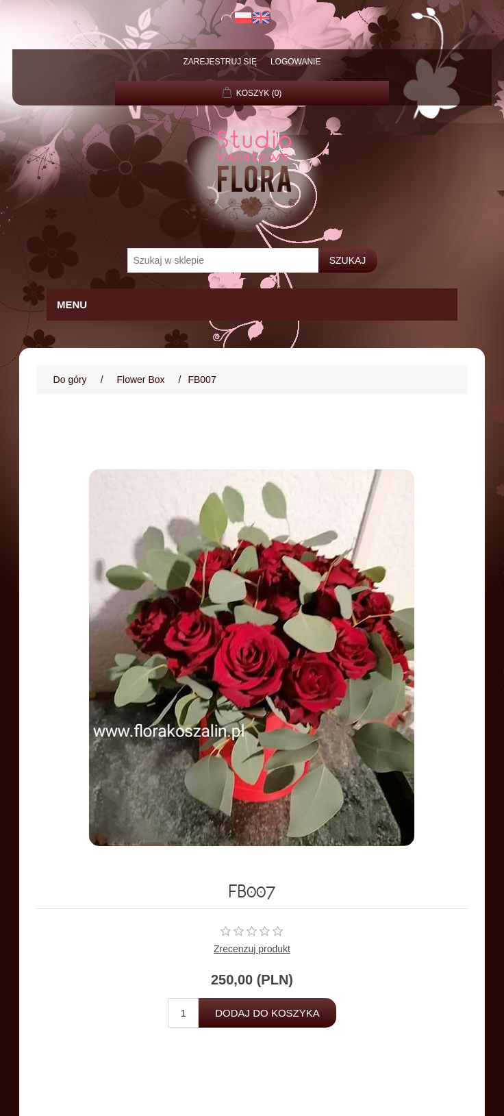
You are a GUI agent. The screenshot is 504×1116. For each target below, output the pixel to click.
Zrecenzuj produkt (252, 948)
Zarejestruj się (220, 61)
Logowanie (295, 61)
